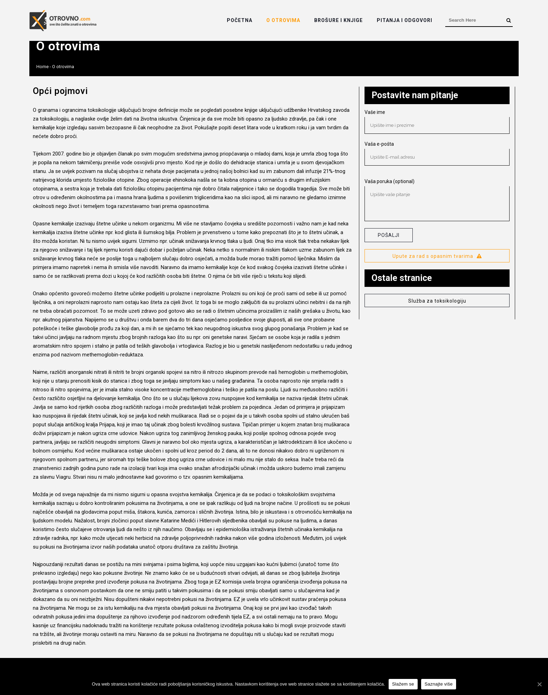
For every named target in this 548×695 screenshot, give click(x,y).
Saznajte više (439, 684)
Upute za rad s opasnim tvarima (437, 256)
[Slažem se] (539, 684)
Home (42, 66)
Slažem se (403, 684)
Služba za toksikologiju (437, 301)
